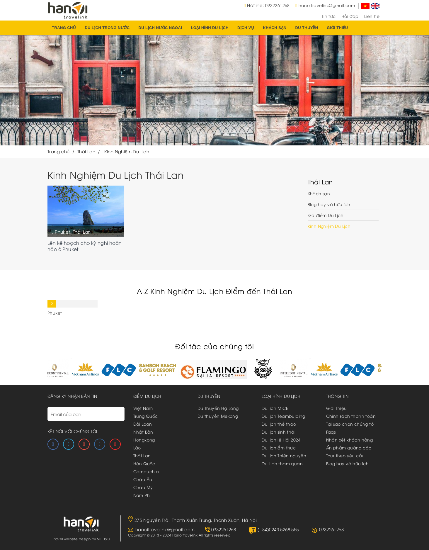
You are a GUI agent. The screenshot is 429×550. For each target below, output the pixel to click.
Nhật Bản (143, 431)
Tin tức (329, 16)
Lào (137, 447)
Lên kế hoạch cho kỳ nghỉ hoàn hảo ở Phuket (84, 246)
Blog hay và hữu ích (329, 204)
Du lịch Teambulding (283, 416)
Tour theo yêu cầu (345, 455)
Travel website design (71, 538)
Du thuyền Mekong (218, 416)
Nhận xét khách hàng (349, 439)
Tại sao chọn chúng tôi (350, 424)
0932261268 (277, 5)
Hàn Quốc (144, 463)
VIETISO (103, 538)
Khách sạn (274, 28)
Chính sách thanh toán (351, 416)
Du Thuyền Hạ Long (218, 408)
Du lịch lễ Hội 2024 (281, 439)
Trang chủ (64, 28)
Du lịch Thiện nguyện (284, 455)
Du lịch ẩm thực (279, 447)
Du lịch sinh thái (278, 431)
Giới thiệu (337, 28)
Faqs (331, 431)
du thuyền (306, 28)
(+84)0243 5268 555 (278, 529)
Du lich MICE (275, 408)
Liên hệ (371, 16)
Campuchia (146, 471)
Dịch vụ (245, 28)
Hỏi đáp (350, 16)
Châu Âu (142, 479)
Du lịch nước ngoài (160, 28)
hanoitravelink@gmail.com (327, 5)
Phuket (62, 232)
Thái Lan (82, 232)
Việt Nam (143, 408)
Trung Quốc (145, 416)
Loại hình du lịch (210, 28)
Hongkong (144, 439)
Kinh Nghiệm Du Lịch (329, 226)
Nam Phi (142, 495)
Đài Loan (142, 424)
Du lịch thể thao (279, 424)
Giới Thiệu (336, 408)
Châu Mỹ (143, 487)
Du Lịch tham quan (282, 463)
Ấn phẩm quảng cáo (349, 447)
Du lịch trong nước (107, 28)
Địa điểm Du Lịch (325, 215)
